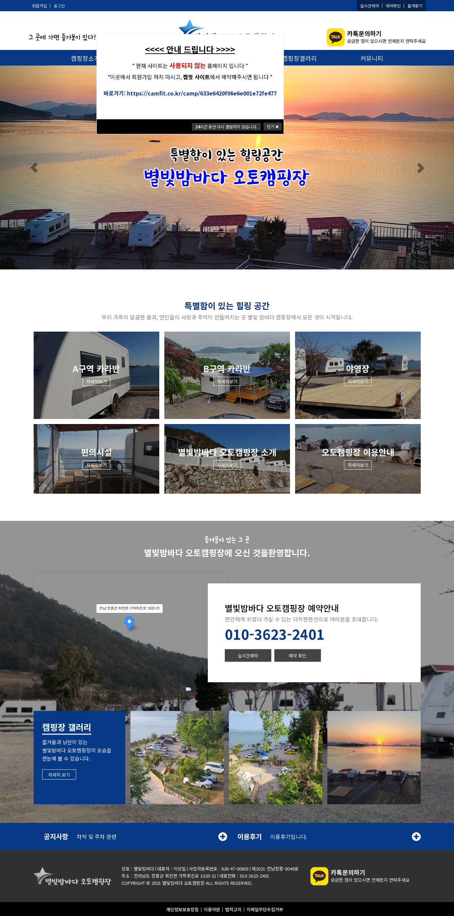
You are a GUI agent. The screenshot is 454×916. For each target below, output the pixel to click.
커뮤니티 (371, 58)
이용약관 (212, 908)
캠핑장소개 (85, 58)
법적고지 (233, 908)
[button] (34, 168)
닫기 (272, 126)
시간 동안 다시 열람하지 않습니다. (226, 126)
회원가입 (39, 5)
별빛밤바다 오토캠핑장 (183, 882)
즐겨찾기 (414, 5)
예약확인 (393, 5)
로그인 (59, 5)
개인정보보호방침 (182, 908)
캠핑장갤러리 (299, 58)
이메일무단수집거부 (265, 908)
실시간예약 (369, 5)
